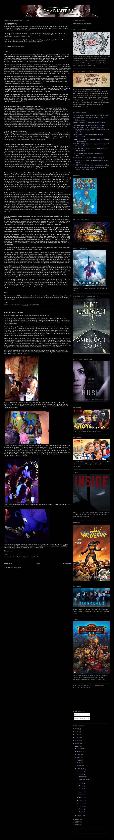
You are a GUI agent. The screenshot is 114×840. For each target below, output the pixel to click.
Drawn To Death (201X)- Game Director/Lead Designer (90, 115)
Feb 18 (81, 794)
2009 (77, 746)
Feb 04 (81, 809)
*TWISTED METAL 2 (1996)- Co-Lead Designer (88, 158)
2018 (77, 729)
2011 (77, 740)
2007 (77, 822)
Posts (77, 715)
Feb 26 (81, 771)
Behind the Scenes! (13, 312)
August (79, 751)
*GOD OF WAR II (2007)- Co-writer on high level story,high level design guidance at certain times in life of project (91, 130)
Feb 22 (81, 786)
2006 (77, 825)
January (80, 815)
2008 (77, 819)
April (78, 763)
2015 (77, 731)
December (80, 748)
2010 (77, 743)
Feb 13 (81, 800)
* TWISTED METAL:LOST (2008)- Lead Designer (89, 122)
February (80, 769)
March (79, 766)
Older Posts (67, 564)
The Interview (10, 24)
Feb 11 (81, 803)
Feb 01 (81, 812)
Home (38, 564)
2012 (77, 737)
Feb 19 (81, 792)
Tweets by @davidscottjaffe (82, 23)
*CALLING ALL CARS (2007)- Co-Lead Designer (88, 125)
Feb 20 (81, 789)
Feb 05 (81, 806)
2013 (77, 734)
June (79, 757)
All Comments (79, 718)
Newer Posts (8, 564)
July (78, 754)
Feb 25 (81, 774)
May (78, 760)
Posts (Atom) (17, 568)
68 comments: (35, 305)
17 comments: (34, 556)
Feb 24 (81, 783)
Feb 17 (81, 797)
